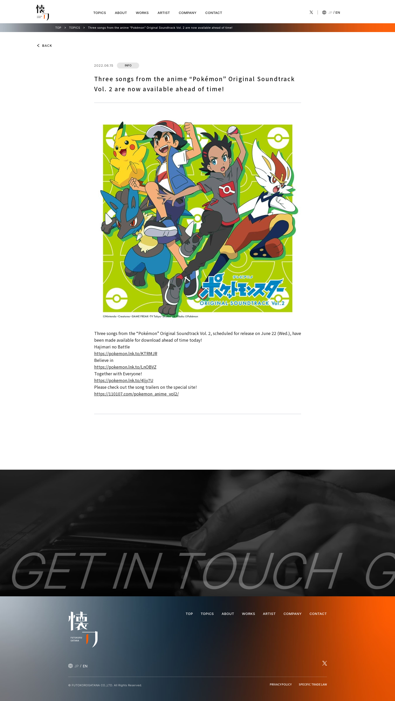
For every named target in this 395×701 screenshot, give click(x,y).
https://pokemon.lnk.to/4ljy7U (123, 380)
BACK (47, 45)
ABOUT (121, 13)
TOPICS (99, 13)
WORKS (142, 13)
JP (330, 12)
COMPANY (188, 13)
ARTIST (164, 13)
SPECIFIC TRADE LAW (313, 684)
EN (338, 12)
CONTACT (213, 13)
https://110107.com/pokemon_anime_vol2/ (136, 394)
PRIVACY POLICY (281, 684)
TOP (58, 27)
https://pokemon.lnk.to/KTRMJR (125, 353)
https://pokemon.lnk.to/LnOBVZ (125, 367)
